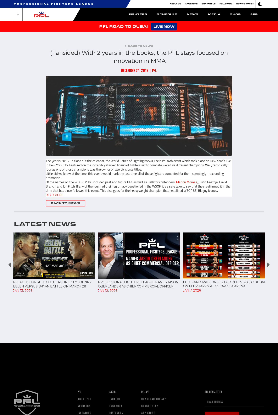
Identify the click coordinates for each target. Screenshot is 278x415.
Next (267, 264)
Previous (10, 264)
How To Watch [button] (244, 4)
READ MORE (54, 194)
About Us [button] (175, 4)
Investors (191, 4)
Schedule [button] (167, 14)
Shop (235, 14)
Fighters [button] (138, 14)
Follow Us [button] (226, 4)
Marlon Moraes (186, 182)
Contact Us (209, 4)
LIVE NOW (164, 26)
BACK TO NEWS (65, 203)
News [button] (192, 14)
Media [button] (214, 14)
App (254, 14)
